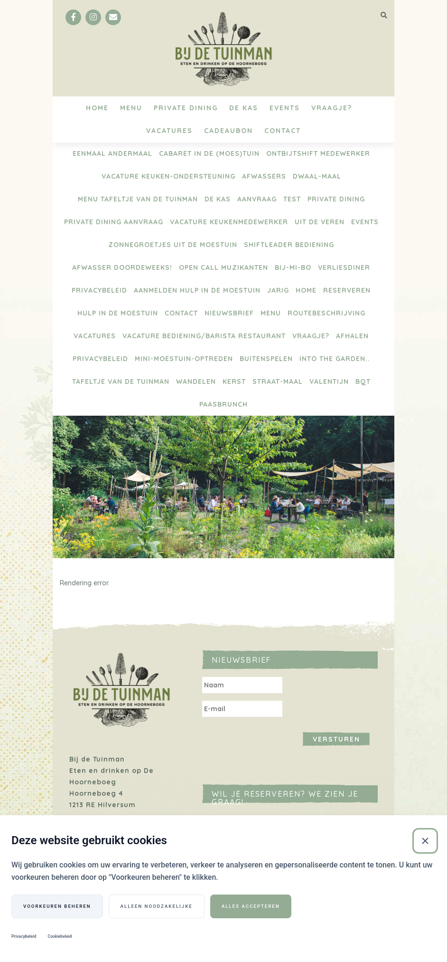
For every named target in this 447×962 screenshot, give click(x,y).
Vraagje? (331, 108)
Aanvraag (257, 199)
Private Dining (186, 108)
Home (97, 108)
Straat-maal (277, 381)
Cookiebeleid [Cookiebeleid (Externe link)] (59, 936)
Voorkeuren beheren (57, 906)
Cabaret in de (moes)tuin (209, 153)
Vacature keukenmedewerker (229, 222)
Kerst (234, 381)
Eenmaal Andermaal (112, 153)
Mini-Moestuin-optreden (184, 358)
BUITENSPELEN (266, 358)
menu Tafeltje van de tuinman (138, 199)
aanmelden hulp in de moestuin (197, 290)
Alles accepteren (251, 906)
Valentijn (329, 381)
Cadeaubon (228, 130)
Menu (131, 108)
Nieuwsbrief (229, 313)
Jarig (278, 290)
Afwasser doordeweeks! (122, 267)
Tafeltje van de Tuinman (120, 381)
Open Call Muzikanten (223, 267)
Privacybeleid (99, 290)
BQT (363, 381)
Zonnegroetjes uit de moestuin (172, 244)
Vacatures (169, 130)
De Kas (243, 108)
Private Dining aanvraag (113, 222)
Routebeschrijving (326, 313)
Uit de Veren (320, 222)
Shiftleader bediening (289, 244)
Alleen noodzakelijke (157, 906)
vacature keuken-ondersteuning (168, 176)
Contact (282, 130)
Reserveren (347, 290)
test (292, 199)
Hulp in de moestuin (117, 313)
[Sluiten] (425, 840)
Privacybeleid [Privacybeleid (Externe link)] (23, 936)
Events (285, 108)
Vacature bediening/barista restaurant (204, 336)
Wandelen (196, 381)
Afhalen (352, 336)
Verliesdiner (344, 267)
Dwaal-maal (317, 176)
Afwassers (264, 176)
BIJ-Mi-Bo (293, 267)
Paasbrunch (223, 404)
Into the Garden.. (334, 358)
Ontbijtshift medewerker (318, 153)
